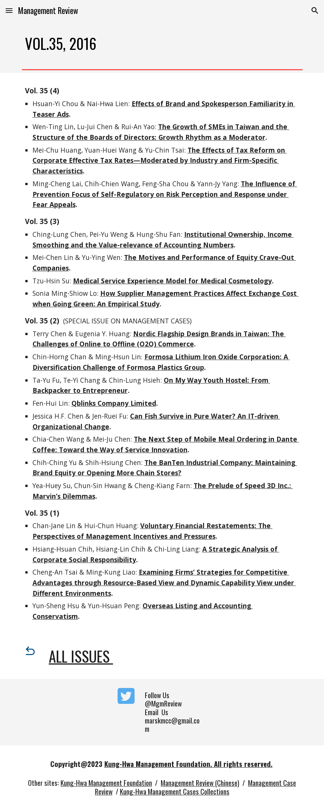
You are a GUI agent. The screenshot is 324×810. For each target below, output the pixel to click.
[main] (162, 43)
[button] (9, 10)
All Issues (81, 656)
